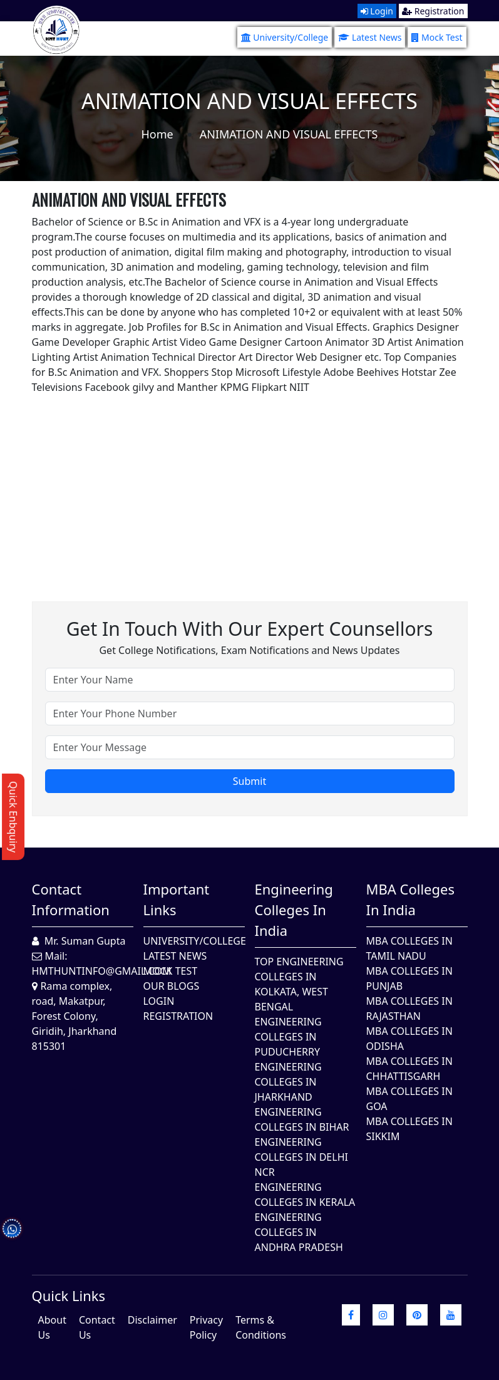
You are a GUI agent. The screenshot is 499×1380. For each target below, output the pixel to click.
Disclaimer (152, 1320)
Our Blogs (171, 986)
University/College (285, 37)
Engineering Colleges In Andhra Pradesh (299, 1232)
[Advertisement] (250, 482)
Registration (433, 11)
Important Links (176, 899)
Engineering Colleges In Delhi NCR (301, 1157)
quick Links (69, 1295)
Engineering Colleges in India (294, 909)
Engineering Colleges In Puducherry (288, 1037)
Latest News (369, 37)
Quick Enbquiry (13, 817)
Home (157, 134)
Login (377, 11)
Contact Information (71, 899)
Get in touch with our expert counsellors (249, 628)
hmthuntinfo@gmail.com (102, 971)
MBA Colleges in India (410, 899)
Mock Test (436, 37)
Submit (249, 781)
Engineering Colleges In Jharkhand (288, 1082)
